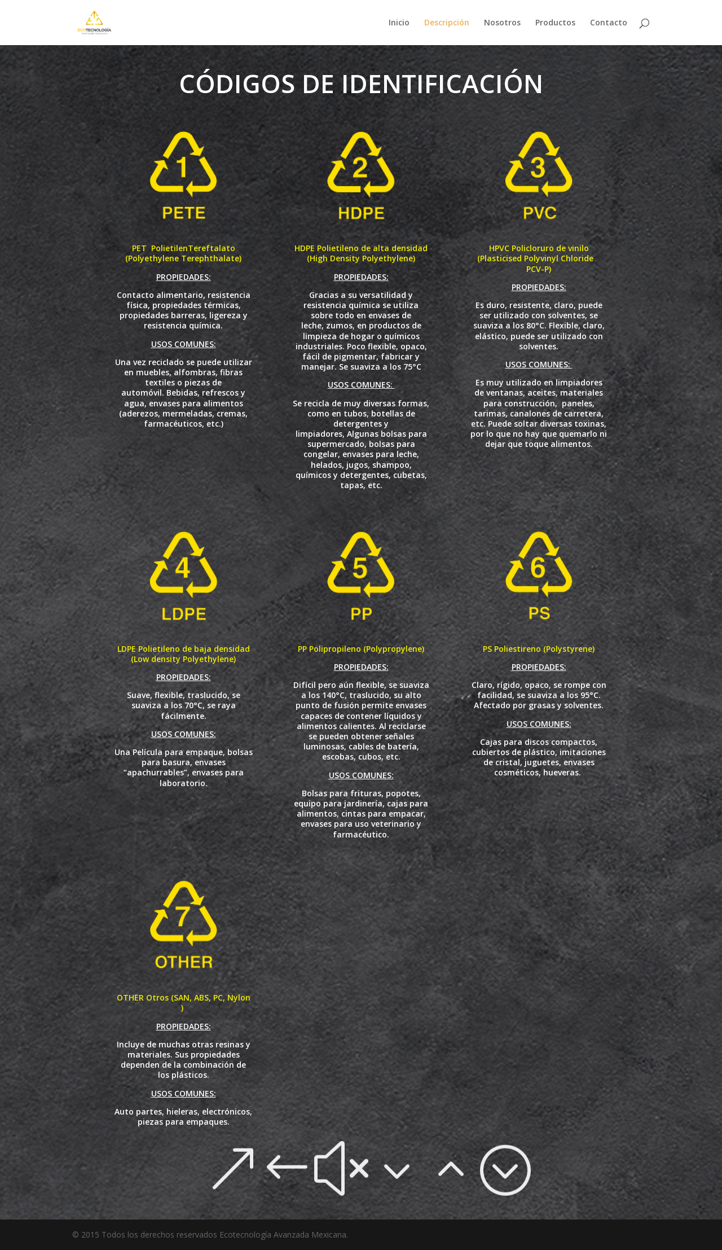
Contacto (608, 23)
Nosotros (502, 23)
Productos (555, 23)
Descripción (446, 23)
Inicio (399, 23)
